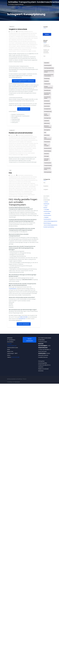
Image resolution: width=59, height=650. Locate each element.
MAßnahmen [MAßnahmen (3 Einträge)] (47, 123)
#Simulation (21, 47)
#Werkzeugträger (24, 51)
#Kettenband (34, 38)
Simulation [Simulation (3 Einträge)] (46, 153)
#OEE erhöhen (22, 44)
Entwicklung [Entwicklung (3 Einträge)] (46, 78)
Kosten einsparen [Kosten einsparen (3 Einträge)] (46, 115)
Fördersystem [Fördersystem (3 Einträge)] (47, 83)
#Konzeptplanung (13, 41)
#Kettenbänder (12, 39)
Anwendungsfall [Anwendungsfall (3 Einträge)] (47, 65)
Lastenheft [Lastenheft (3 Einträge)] (46, 120)
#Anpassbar (21, 31)
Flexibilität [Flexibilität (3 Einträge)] (46, 81)
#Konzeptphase (28, 39)
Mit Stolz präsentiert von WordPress (14, 379)
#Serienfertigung (13, 47)
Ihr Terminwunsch (24, 109)
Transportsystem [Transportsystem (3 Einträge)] (47, 165)
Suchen (45, 26)
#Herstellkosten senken (14, 183)
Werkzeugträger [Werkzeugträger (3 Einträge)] (47, 172)
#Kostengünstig (31, 41)
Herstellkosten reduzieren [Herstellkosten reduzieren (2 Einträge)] (47, 93)
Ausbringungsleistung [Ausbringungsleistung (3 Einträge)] (49, 68)
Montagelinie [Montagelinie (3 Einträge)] (47, 129)
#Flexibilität (12, 36)
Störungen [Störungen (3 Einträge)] (46, 156)
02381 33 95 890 (23, 317)
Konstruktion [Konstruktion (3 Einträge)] (47, 106)
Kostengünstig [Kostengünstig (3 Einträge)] (47, 118)
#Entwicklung (31, 35)
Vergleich (11, 26)
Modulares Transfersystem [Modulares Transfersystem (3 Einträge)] (47, 126)
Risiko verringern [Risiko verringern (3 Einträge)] (46, 145)
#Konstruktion (20, 39)
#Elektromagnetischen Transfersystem (18, 35)
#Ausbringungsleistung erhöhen (29, 33)
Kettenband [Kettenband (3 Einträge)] (46, 100)
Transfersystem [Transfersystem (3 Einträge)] (47, 162)
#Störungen (27, 47)
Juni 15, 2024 (13, 31)
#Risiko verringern (21, 46)
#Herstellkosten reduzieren (24, 38)
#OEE (17, 44)
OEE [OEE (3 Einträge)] (45, 132)
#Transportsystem (26, 49)
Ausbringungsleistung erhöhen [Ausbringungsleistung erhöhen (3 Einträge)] (49, 71)
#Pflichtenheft (12, 46)
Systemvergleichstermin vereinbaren (24, 81)
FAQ (10, 170)
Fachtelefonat (22, 318)
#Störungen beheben (27, 151)
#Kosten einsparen (22, 41)
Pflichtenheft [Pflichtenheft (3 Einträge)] (47, 141)
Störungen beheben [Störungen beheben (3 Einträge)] (46, 159)
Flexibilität (12, 130)
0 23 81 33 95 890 (15, 357)
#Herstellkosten (13, 38)
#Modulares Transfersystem (29, 43)
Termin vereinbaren (23, 324)
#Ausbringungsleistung (14, 33)
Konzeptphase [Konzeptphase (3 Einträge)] (47, 108)
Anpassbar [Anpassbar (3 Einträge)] (46, 62)
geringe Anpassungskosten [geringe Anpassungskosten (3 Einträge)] (48, 87)
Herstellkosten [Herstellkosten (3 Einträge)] (47, 90)
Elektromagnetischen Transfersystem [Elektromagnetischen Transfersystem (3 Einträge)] (48, 75)
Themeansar (17, 382)
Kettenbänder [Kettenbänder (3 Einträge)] (47, 103)
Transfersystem (12, 288)
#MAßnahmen (18, 43)
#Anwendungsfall (28, 31)
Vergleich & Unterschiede (18, 29)
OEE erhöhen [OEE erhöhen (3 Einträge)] (46, 135)
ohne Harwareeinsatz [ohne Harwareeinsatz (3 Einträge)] (47, 138)
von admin (33, 51)
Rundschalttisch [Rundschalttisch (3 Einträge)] (47, 148)
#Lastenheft (12, 43)
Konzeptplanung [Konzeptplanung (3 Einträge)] (47, 111)
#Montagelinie (12, 44)
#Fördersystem (19, 36)
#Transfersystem (17, 49)
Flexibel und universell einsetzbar (21, 133)
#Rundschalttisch (30, 46)
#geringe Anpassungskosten (30, 36)
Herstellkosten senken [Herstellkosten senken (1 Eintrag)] (47, 97)
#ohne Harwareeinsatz (31, 44)
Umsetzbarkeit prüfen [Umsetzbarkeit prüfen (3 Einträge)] (47, 169)
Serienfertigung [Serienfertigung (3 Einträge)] (47, 151)
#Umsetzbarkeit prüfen (14, 51)
